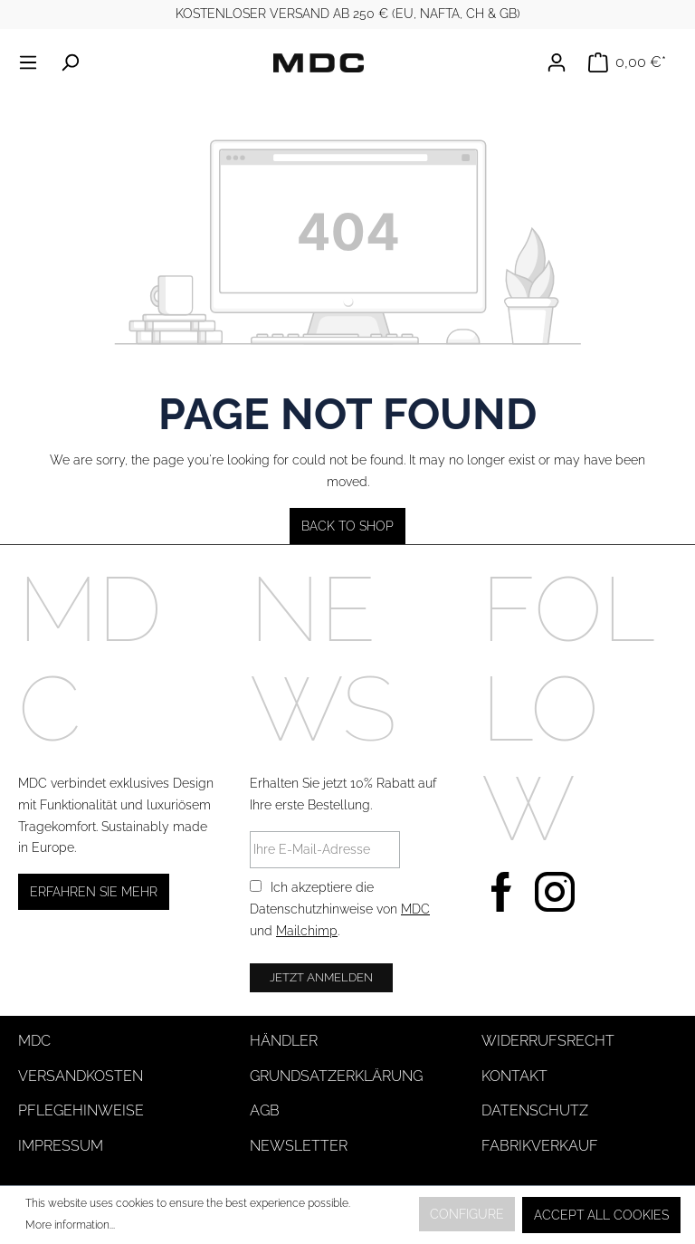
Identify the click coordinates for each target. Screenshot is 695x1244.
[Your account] (562, 62)
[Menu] (33, 62)
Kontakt (514, 1076)
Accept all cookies (601, 1215)
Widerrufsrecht (547, 1040)
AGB (265, 1110)
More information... (70, 1225)
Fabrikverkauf (539, 1145)
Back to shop (347, 526)
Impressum (60, 1145)
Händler (284, 1040)
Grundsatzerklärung (336, 1076)
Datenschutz (534, 1110)
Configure (467, 1214)
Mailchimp (307, 930)
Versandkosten (80, 1076)
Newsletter (299, 1145)
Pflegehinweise (81, 1110)
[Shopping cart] (627, 62)
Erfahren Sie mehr (93, 892)
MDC (415, 909)
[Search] (69, 62)
